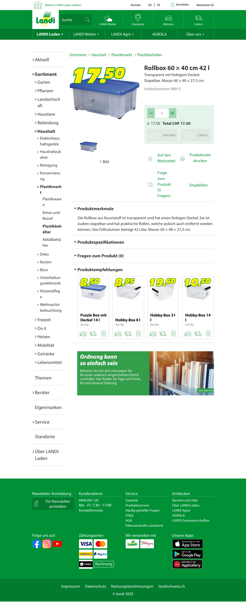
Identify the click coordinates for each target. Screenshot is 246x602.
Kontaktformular (91, 510)
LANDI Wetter (84, 34)
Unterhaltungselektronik (50, 280)
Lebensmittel (50, 362)
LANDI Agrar (181, 510)
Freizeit (44, 320)
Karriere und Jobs (185, 500)
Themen (43, 378)
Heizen (44, 336)
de (150, 5)
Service (42, 422)
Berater (42, 392)
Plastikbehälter (149, 54)
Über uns (193, 34)
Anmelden (182, 5)
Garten (44, 82)
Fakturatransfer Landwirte (144, 525)
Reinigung (49, 165)
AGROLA (159, 34)
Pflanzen (45, 90)
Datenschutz (95, 586)
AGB (129, 520)
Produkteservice (137, 505)
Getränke (46, 354)
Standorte (45, 436)
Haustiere (46, 114)
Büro (44, 269)
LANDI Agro (121, 34)
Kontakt (136, 5)
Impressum (70, 586)
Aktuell (42, 59)
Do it (42, 328)
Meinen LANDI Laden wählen (63, 5)
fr (158, 5)
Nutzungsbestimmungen (132, 586)
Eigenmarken (48, 407)
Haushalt (46, 131)
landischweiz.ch (171, 586)
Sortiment (46, 74)
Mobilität (46, 345)
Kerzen (46, 262)
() (205, 5)
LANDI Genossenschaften (190, 520)
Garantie (132, 500)
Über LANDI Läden (186, 505)
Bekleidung (48, 122)
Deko (44, 254)
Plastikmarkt (121, 54)
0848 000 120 (89, 500)
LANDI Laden (48, 34)
